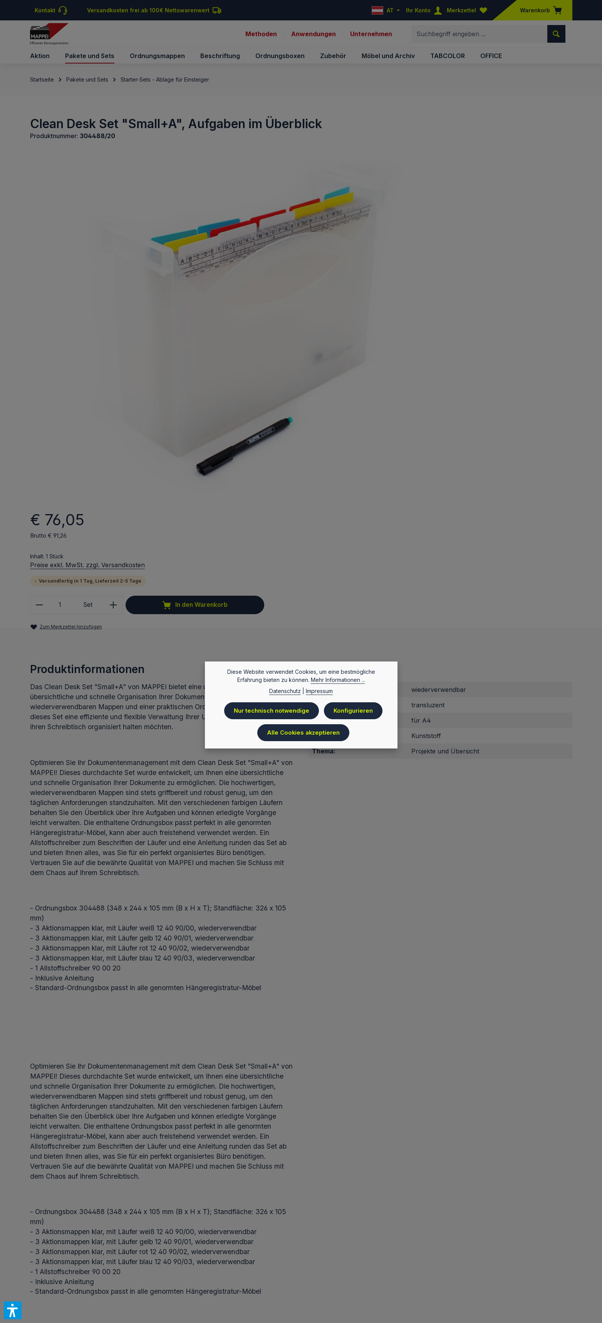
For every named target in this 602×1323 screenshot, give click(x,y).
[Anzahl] (385, 259)
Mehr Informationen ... (338, 680)
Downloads (463, 1262)
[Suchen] (556, 38)
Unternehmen (371, 38)
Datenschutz (282, 1262)
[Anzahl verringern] (364, 259)
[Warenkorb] (538, 10)
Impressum (212, 1262)
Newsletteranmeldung (514, 1262)
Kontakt (386, 1262)
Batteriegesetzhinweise (337, 1262)
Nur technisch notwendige (271, 711)
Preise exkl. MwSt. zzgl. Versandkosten (412, 219)
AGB (407, 1262)
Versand (430, 1262)
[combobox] (479, 38)
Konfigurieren (355, 711)
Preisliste (245, 1262)
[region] (185, 278)
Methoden (260, 38)
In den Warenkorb (511, 259)
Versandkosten (278, 1239)
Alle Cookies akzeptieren (303, 731)
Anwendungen (313, 38)
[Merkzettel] (469, 10)
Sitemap (561, 1262)
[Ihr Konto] (425, 10)
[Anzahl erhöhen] (438, 259)
